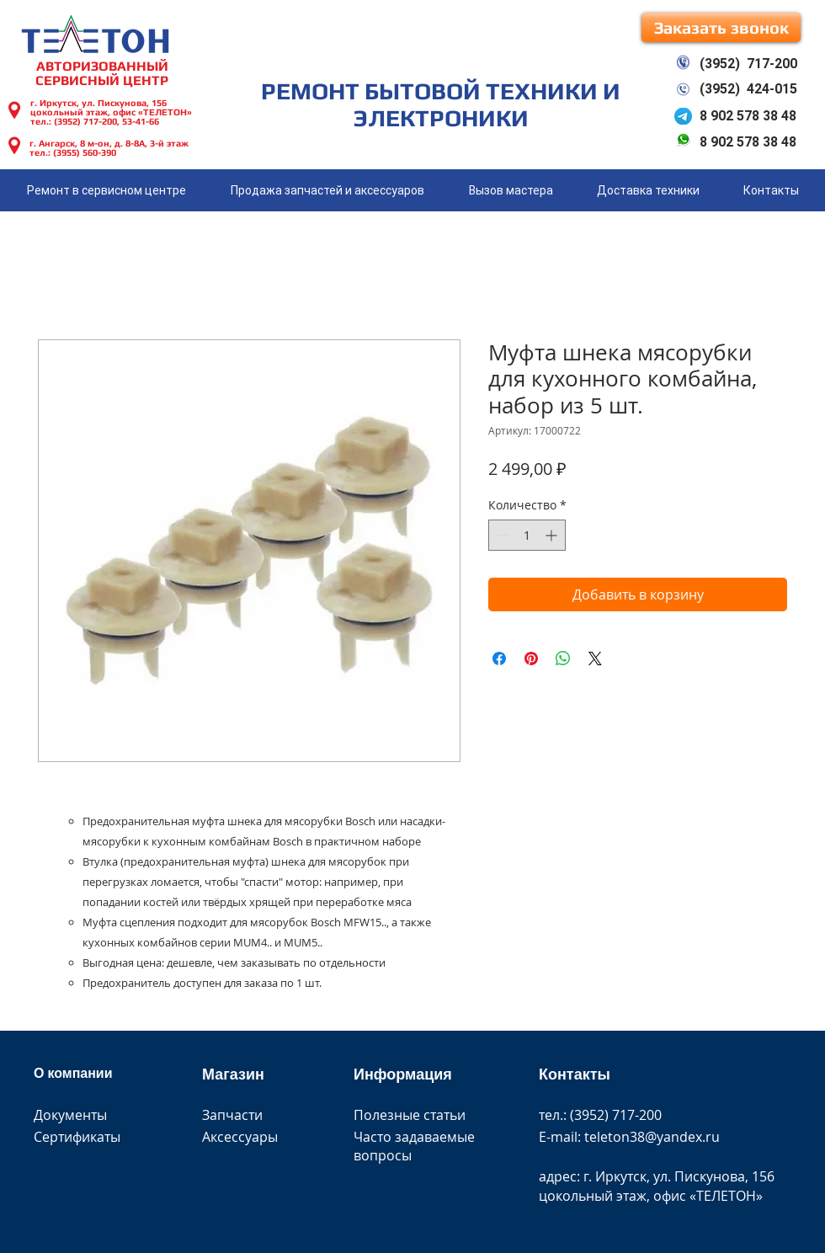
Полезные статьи (410, 1115)
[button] (721, 27)
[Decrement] (501, 535)
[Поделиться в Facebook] (499, 658)
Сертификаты (77, 1137)
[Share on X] (595, 658)
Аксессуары (240, 1137)
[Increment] (552, 535)
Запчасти (232, 1115)
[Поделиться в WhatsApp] (563, 658)
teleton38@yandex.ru (652, 1137)
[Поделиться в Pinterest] (531, 658)
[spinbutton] (527, 535)
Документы (70, 1115)
